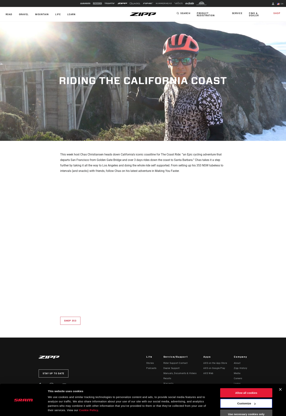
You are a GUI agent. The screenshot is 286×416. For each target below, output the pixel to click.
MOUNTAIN (41, 14)
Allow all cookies (246, 381)
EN (280, 4)
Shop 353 (70, 320)
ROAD (8, 14)
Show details (56, 408)
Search (185, 13)
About (237, 363)
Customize (246, 392)
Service (237, 13)
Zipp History (240, 368)
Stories (150, 363)
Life (57, 14)
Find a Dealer (254, 14)
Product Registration (205, 14)
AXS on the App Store (215, 363)
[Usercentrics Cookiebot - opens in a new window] (24, 409)
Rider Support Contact (175, 363)
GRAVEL (23, 14)
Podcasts (151, 368)
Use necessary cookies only (246, 402)
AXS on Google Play (214, 368)
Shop (277, 13)
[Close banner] (280, 378)
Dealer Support (171, 368)
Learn (70, 14)
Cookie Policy (88, 398)
